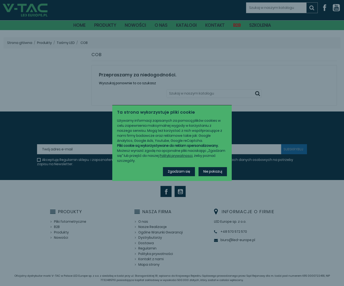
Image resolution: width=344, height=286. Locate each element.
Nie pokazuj (212, 171)
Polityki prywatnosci (176, 155)
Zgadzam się (179, 171)
